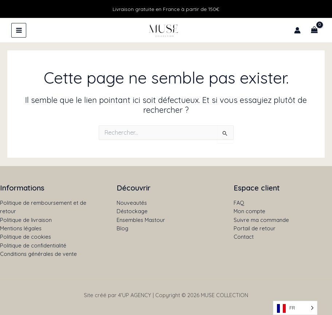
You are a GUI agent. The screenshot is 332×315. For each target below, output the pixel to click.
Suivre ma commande (261, 219)
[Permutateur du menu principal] (19, 30)
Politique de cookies (25, 236)
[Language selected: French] (295, 308)
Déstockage (132, 211)
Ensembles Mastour (141, 219)
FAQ (239, 202)
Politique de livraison (26, 219)
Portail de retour (255, 228)
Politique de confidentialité (33, 245)
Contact (244, 236)
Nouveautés (132, 202)
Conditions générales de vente (38, 253)
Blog (122, 228)
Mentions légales (21, 228)
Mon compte (249, 211)
